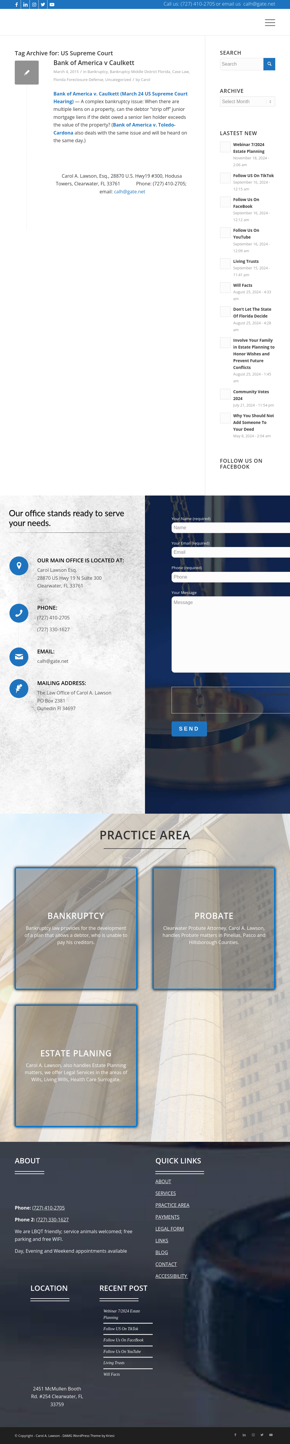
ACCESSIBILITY (171, 1276)
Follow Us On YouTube (122, 1351)
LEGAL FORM (169, 1229)
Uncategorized (118, 79)
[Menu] (268, 22)
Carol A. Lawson (48, 1435)
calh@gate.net (129, 191)
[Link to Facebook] (16, 4)
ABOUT (163, 1181)
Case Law (180, 71)
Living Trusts (246, 261)
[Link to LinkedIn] (25, 4)
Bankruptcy (97, 71)
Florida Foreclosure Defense (78, 79)
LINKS (161, 1240)
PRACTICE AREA (172, 1205)
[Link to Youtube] (52, 4)
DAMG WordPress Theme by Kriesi (89, 1435)
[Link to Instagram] (34, 4)
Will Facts (242, 285)
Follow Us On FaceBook (123, 1340)
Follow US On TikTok (253, 175)
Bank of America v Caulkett (93, 63)
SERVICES (165, 1193)
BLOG (161, 1252)
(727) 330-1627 (52, 1219)
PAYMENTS (167, 1217)
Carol (145, 79)
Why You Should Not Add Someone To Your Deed (253, 422)
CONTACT (166, 1264)
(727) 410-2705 (48, 1208)
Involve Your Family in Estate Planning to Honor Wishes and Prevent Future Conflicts (254, 353)
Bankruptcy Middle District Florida (140, 71)
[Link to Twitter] (43, 4)
